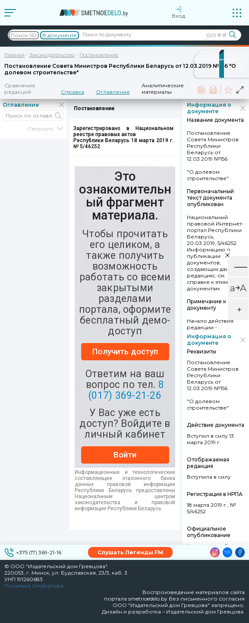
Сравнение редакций (19, 88)
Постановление (98, 54)
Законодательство (52, 54)
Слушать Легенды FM (130, 552)
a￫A (238, 288)
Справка (72, 92)
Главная (14, 54)
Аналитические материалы (163, 88)
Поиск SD (24, 35)
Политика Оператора (33, 585)
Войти (124, 455)
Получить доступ (125, 351)
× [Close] (227, 255)
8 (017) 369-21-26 (126, 390)
